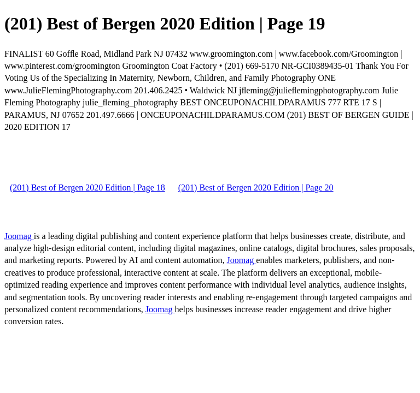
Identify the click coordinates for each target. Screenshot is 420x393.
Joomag (19, 236)
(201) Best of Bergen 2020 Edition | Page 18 (87, 187)
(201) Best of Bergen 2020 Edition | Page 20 (256, 187)
